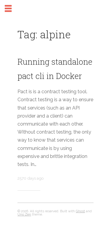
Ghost (80, 211)
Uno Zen (24, 214)
